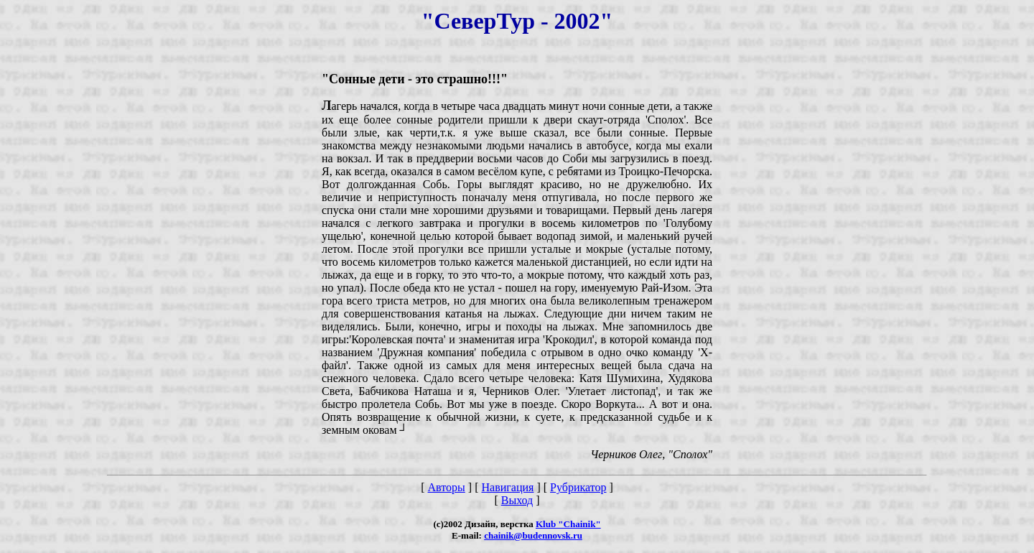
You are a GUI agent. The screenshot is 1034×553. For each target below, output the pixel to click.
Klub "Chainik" (568, 524)
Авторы (446, 487)
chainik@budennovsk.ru (533, 535)
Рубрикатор (578, 487)
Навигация (507, 487)
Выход (517, 500)
